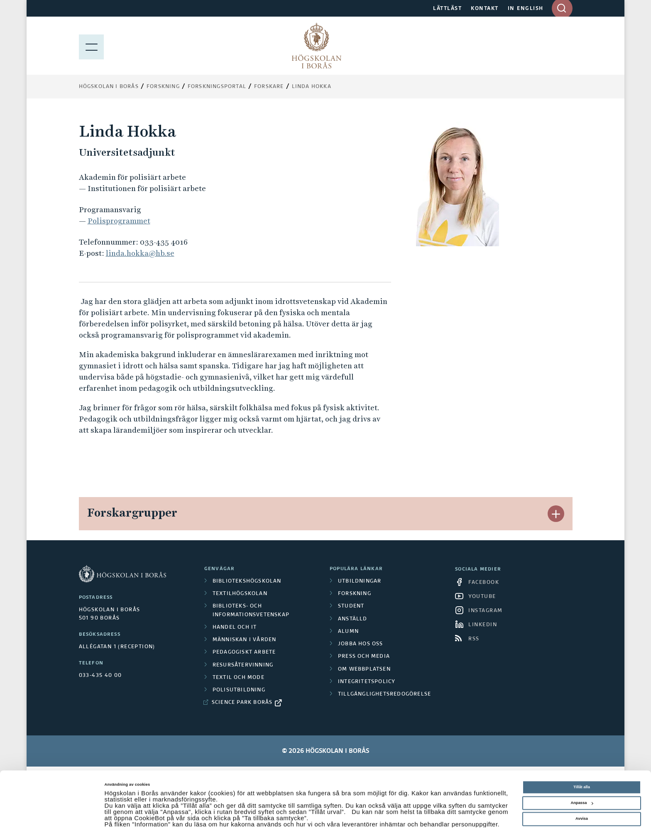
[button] (556, 513)
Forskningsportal (217, 87)
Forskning (163, 87)
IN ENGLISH (525, 9)
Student (351, 606)
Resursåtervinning (243, 665)
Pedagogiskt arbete (244, 652)
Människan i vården (245, 640)
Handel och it (235, 627)
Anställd (352, 619)
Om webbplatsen (364, 669)
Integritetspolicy (366, 682)
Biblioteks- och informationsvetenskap (251, 610)
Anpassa (581, 784)
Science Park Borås (242, 703)
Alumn (348, 632)
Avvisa (581, 799)
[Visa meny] (91, 45)
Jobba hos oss (360, 644)
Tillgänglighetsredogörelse (384, 694)
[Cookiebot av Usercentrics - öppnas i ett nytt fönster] (53, 819)
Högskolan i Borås (109, 87)
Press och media (364, 656)
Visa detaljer (116, 819)
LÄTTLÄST (447, 9)
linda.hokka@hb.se (140, 253)
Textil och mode (238, 678)
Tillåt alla (581, 768)
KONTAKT (485, 9)
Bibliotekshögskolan (247, 581)
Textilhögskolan (240, 594)
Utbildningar (359, 581)
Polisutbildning (239, 690)
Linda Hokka (311, 87)
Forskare (269, 87)
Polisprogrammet (119, 220)
